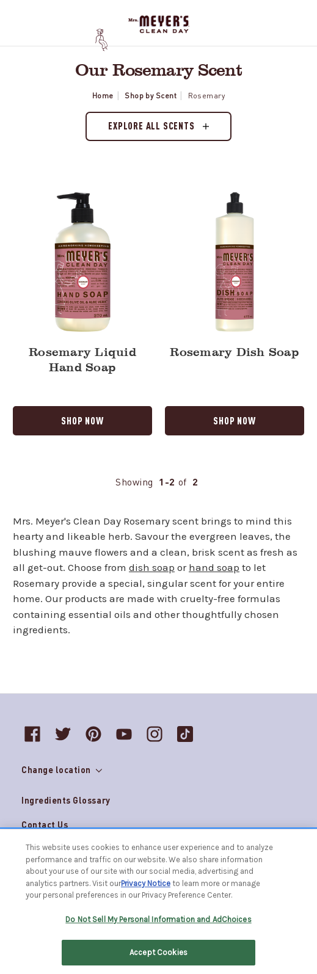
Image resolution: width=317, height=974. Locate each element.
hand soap (214, 567)
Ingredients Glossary (66, 800)
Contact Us (44, 824)
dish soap (152, 567)
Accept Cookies (158, 954)
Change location (61, 769)
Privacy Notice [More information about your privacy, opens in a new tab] (145, 884)
